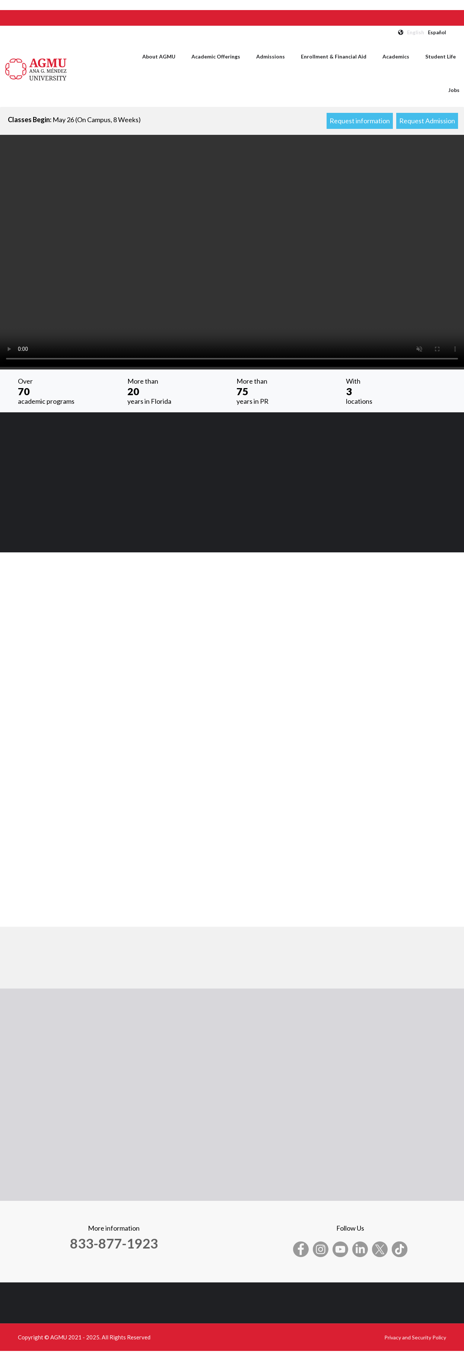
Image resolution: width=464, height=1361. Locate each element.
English (415, 32)
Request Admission (427, 121)
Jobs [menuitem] (454, 90)
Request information (360, 121)
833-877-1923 (114, 1243)
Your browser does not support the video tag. (232, 251)
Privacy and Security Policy (415, 1337)
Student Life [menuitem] (440, 56)
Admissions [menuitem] (270, 56)
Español (437, 32)
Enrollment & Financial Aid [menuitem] (333, 56)
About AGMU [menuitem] (158, 56)
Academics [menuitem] (395, 56)
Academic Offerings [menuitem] (215, 56)
